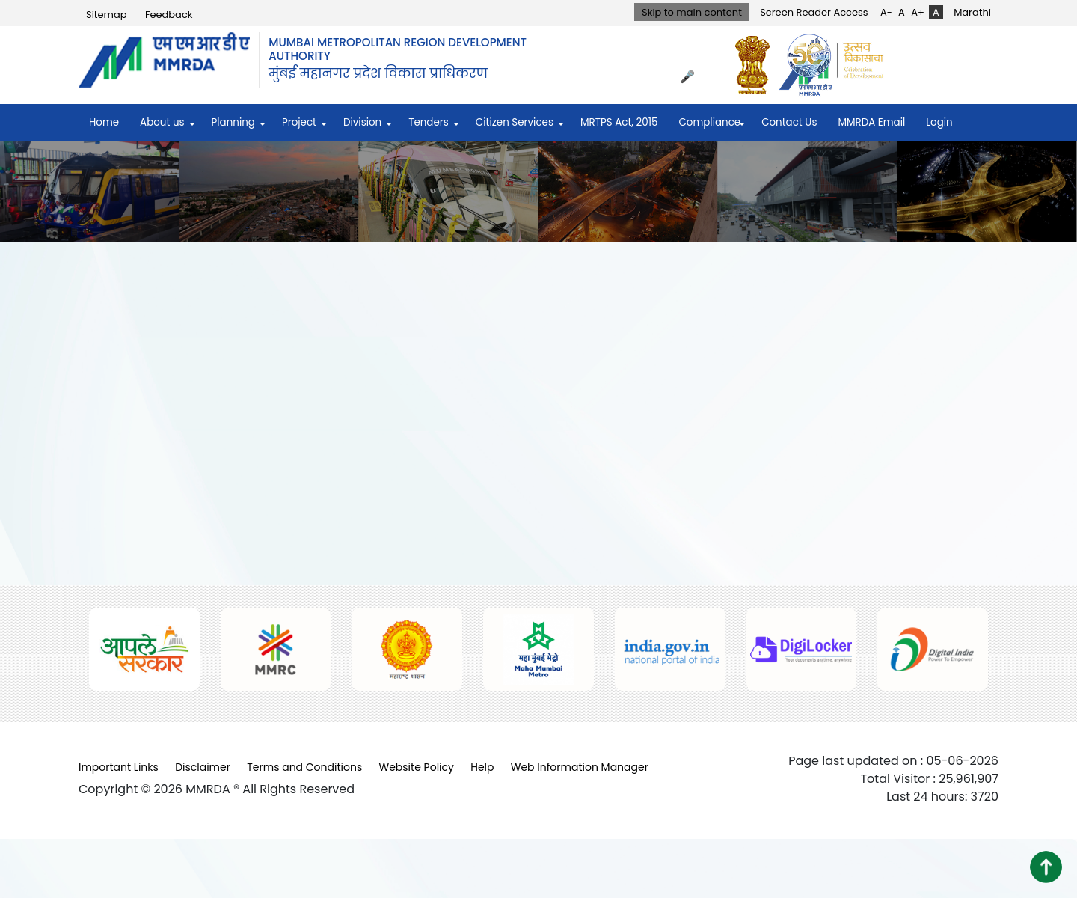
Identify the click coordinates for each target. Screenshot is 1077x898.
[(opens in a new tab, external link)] (756, 64)
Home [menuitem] (104, 122)
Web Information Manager (579, 767)
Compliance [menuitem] (709, 122)
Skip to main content (692, 12)
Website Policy (416, 767)
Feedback (169, 14)
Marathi (972, 12)
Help (482, 767)
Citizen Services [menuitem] (514, 122)
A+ (917, 12)
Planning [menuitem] (233, 122)
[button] (1046, 867)
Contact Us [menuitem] (789, 122)
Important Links (119, 767)
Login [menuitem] (939, 122)
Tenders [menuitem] (428, 122)
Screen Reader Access (814, 12)
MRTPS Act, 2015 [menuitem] (619, 122)
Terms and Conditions (304, 767)
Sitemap (106, 14)
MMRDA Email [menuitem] (871, 122)
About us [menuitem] (162, 122)
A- (886, 12)
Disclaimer (202, 767)
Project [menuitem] (299, 122)
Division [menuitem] (362, 122)
